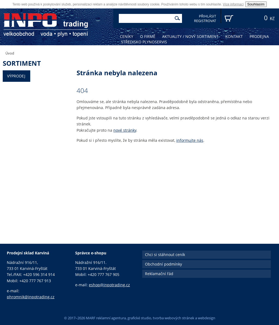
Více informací (233, 4)
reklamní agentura (111, 317)
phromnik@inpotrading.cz (30, 296)
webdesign (206, 317)
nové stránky (124, 130)
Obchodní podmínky (163, 264)
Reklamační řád (159, 273)
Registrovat (205, 21)
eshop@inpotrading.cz (109, 284)
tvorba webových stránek (173, 317)
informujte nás (189, 140)
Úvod (9, 53)
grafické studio (139, 317)
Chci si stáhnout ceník (165, 254)
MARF (90, 317)
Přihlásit (207, 16)
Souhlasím (256, 4)
